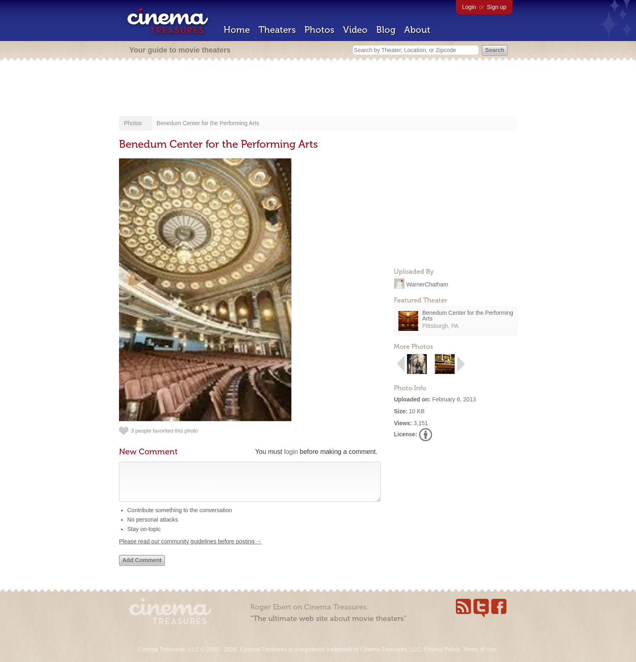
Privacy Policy (441, 649)
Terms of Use (479, 649)
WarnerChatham (427, 284)
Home (237, 29)
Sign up (496, 7)
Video (355, 29)
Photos (319, 29)
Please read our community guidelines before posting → (190, 549)
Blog (386, 29)
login (291, 451)
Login (469, 7)
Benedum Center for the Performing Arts (208, 123)
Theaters (277, 29)
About (417, 29)
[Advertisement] (318, 89)
